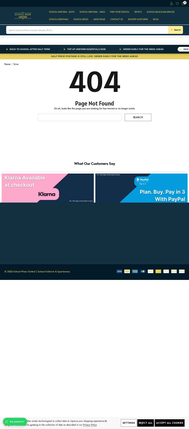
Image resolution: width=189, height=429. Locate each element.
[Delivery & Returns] (137, 19)
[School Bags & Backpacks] (160, 12)
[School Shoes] (81, 19)
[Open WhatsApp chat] (15, 421)
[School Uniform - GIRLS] (92, 12)
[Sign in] (171, 3)
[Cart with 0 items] (183, 3)
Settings (129, 423)
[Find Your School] (119, 12)
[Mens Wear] (99, 19)
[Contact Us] (116, 19)
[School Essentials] (58, 19)
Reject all (145, 423)
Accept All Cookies (169, 423)
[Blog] (155, 19)
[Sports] (138, 12)
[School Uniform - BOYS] (61, 12)
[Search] (175, 30)
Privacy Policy (89, 424)
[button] (95, 178)
